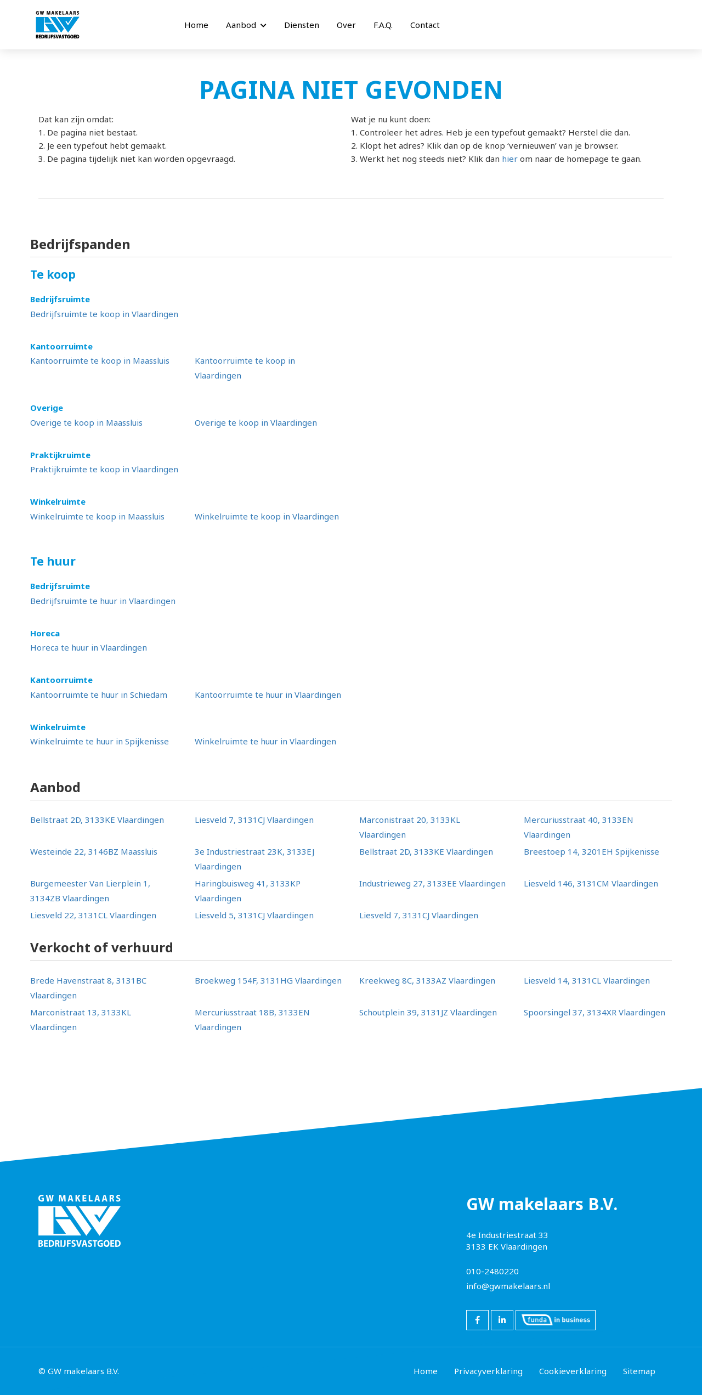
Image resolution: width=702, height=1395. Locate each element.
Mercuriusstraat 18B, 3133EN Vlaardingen (252, 1019)
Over (346, 24)
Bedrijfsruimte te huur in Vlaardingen (103, 600)
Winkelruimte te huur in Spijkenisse (99, 741)
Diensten (301, 24)
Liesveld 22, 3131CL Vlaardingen (93, 915)
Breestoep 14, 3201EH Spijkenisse (591, 851)
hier (510, 158)
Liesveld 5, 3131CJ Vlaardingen (254, 915)
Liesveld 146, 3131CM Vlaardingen (591, 883)
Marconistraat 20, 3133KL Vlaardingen (409, 827)
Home (196, 24)
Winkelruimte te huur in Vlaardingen (265, 741)
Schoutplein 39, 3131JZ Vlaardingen (428, 1012)
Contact (425, 24)
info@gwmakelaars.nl (508, 1285)
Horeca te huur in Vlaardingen (88, 647)
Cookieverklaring (573, 1370)
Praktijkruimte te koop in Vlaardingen (104, 469)
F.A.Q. (383, 24)
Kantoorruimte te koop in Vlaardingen (245, 368)
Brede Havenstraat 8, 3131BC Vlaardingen (88, 988)
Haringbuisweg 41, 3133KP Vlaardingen (248, 890)
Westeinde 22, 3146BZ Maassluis (93, 851)
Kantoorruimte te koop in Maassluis (99, 360)
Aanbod (246, 24)
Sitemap (639, 1370)
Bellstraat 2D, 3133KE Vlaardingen (97, 819)
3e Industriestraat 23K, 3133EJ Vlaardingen (254, 859)
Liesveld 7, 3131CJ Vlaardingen (254, 819)
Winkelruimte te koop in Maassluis (97, 516)
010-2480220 (492, 1271)
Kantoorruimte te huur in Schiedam (98, 694)
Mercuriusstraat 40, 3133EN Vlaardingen (578, 827)
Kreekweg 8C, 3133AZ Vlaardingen (427, 980)
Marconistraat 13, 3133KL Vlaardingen (80, 1019)
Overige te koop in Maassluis (86, 422)
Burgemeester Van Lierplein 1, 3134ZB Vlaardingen (90, 890)
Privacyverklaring (488, 1370)
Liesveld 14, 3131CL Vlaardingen (587, 980)
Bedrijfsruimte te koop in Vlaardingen (104, 313)
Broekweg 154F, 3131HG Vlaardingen (268, 980)
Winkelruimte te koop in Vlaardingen (267, 516)
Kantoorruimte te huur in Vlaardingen (268, 694)
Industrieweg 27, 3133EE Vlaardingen (432, 883)
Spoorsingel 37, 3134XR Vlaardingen (594, 1012)
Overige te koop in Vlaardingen (256, 422)
